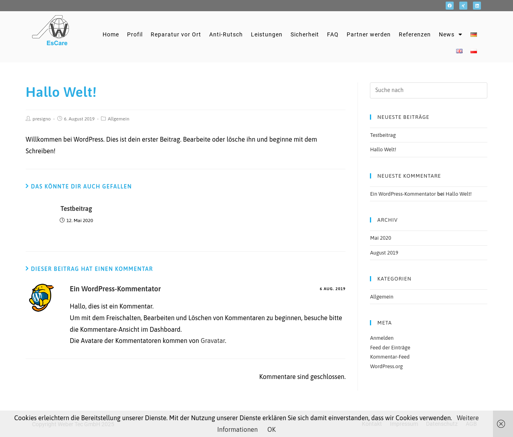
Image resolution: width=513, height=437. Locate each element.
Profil (135, 34)
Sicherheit (305, 34)
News (451, 34)
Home (111, 34)
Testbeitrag (76, 208)
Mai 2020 (380, 238)
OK (271, 429)
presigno (41, 119)
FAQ (333, 34)
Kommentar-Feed (390, 357)
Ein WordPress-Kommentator (115, 289)
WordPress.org (386, 366)
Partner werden (369, 34)
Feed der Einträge (390, 348)
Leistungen (267, 34)
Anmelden (382, 338)
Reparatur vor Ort (176, 34)
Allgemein (118, 119)
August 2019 (384, 253)
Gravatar (213, 340)
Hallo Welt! (383, 149)
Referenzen (415, 34)
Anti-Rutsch (226, 34)
